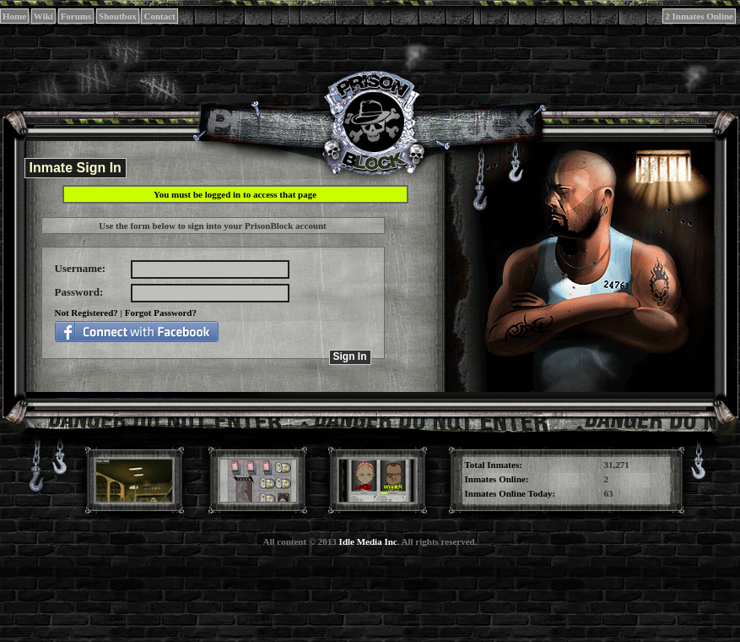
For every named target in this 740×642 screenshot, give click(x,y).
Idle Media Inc (368, 541)
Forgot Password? (161, 312)
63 (608, 493)
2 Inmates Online (699, 16)
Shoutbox (118, 16)
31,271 (616, 465)
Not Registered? (86, 312)
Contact (159, 16)
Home (14, 16)
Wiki (43, 16)
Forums (76, 16)
